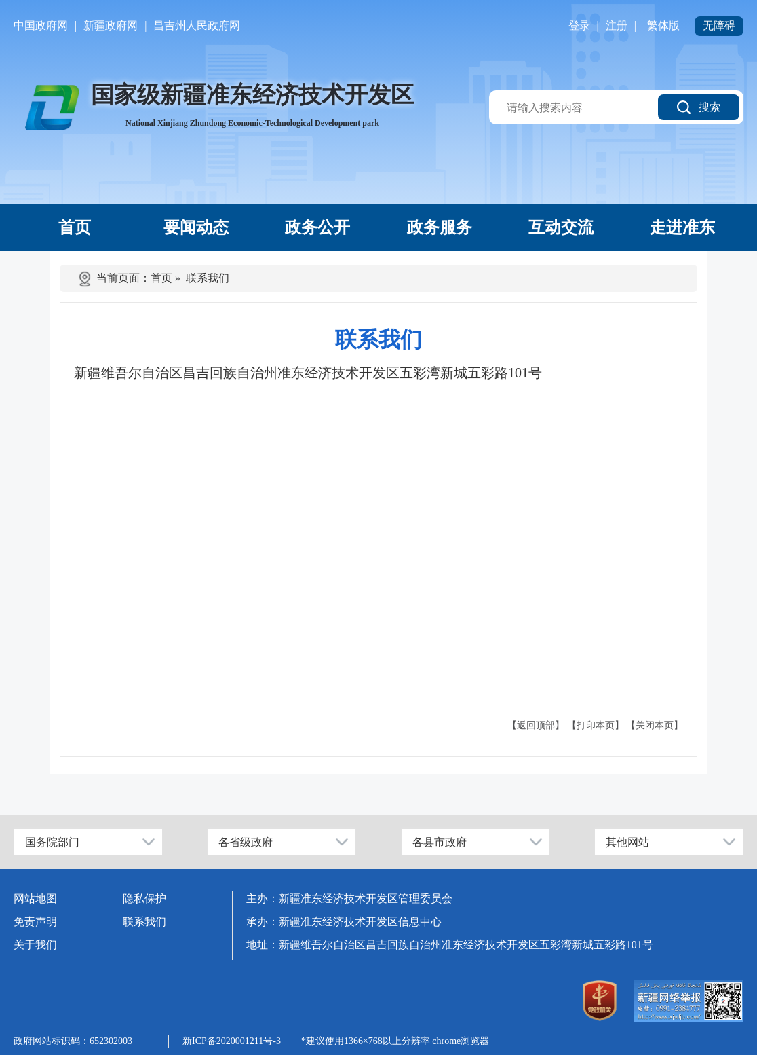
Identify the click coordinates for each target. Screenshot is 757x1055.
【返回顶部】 (535, 725)
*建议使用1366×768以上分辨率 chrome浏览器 (395, 1041)
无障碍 (719, 25)
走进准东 (682, 227)
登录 (579, 25)
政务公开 (317, 227)
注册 (616, 25)
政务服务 (439, 227)
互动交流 (561, 227)
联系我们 (207, 278)
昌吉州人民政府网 (196, 25)
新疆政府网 (110, 25)
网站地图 (35, 898)
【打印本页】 (595, 725)
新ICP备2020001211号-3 (231, 1041)
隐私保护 (144, 898)
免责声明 (35, 921)
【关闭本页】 (654, 725)
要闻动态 (196, 227)
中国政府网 (41, 25)
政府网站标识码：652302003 (73, 1041)
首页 (74, 227)
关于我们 (35, 944)
